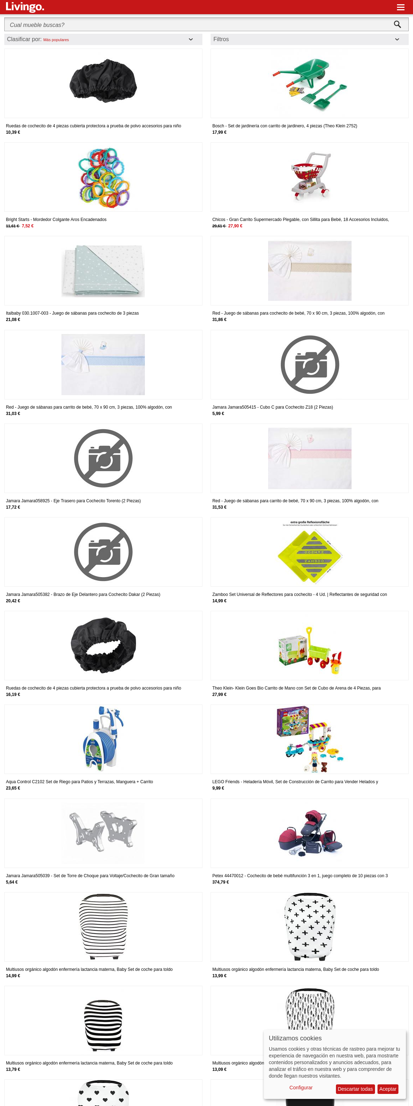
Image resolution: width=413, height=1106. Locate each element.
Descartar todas (355, 1089)
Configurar (301, 1087)
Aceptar (387, 1089)
